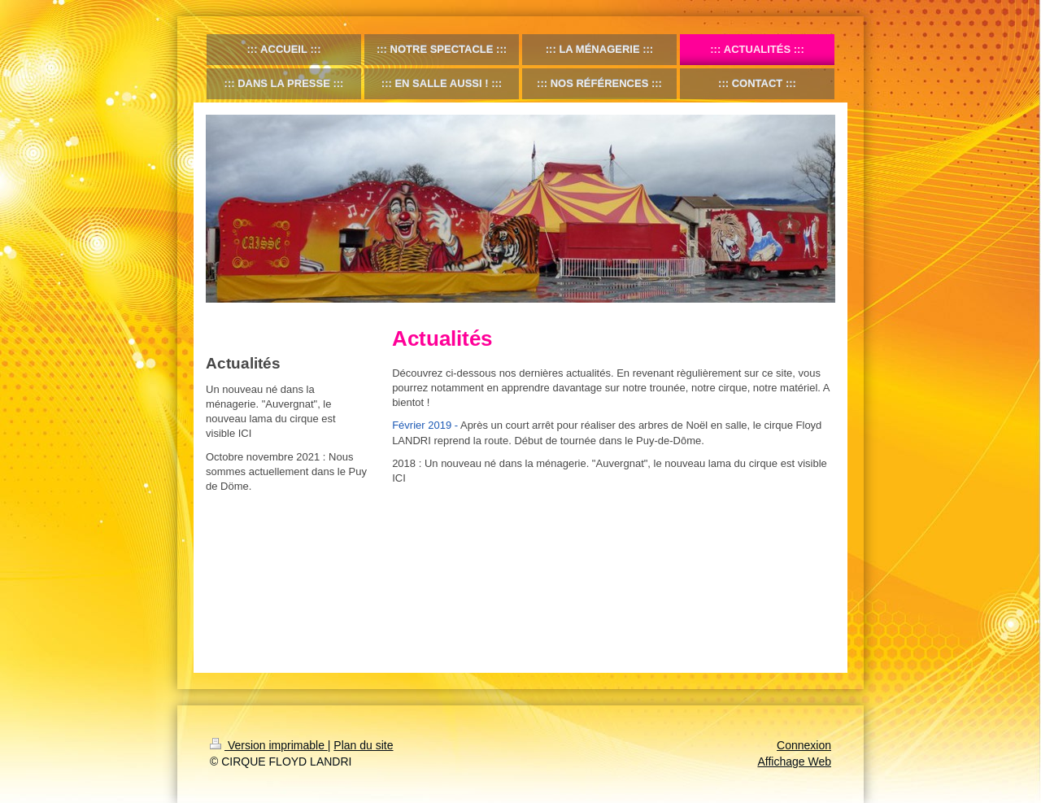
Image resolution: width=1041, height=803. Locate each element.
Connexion (804, 745)
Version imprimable (269, 745)
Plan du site (363, 745)
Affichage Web (794, 761)
